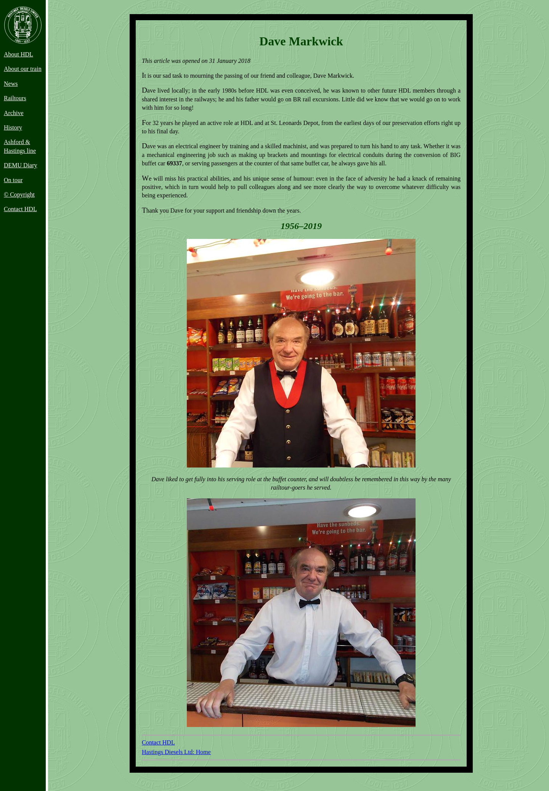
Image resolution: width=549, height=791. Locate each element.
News (11, 83)
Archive (14, 113)
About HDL (18, 54)
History (13, 127)
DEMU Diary (20, 165)
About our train (23, 69)
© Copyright (19, 194)
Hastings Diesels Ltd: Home (176, 752)
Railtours (15, 98)
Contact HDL (20, 209)
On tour (13, 180)
